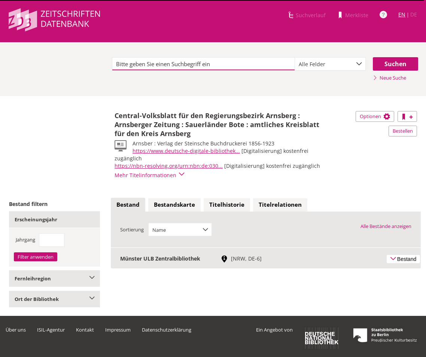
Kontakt (85, 329)
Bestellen (403, 130)
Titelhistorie (226, 204)
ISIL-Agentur (51, 329)
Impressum (118, 329)
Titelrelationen (280, 204)
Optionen (375, 116)
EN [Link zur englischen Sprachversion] (401, 14)
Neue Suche (389, 77)
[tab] (128, 205)
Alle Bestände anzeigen (385, 226)
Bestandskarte (174, 204)
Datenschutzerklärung (166, 329)
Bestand (128, 204)
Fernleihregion (54, 278)
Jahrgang (25, 239)
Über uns (16, 329)
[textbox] (203, 64)
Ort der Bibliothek (54, 299)
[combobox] (330, 64)
